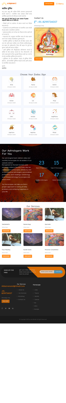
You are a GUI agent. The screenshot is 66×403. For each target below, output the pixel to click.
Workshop (21, 295)
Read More (39, 59)
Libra (35, 304)
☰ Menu (60, 4)
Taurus (36, 292)
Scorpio (36, 308)
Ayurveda (47, 223)
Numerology (27, 223)
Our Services (21, 292)
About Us (20, 288)
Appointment (49, 3)
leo (34, 301)
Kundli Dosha (27, 248)
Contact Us (21, 298)
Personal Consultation (51, 248)
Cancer (36, 298)
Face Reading (6, 248)
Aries (35, 288)
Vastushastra (6, 223)
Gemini (36, 295)
